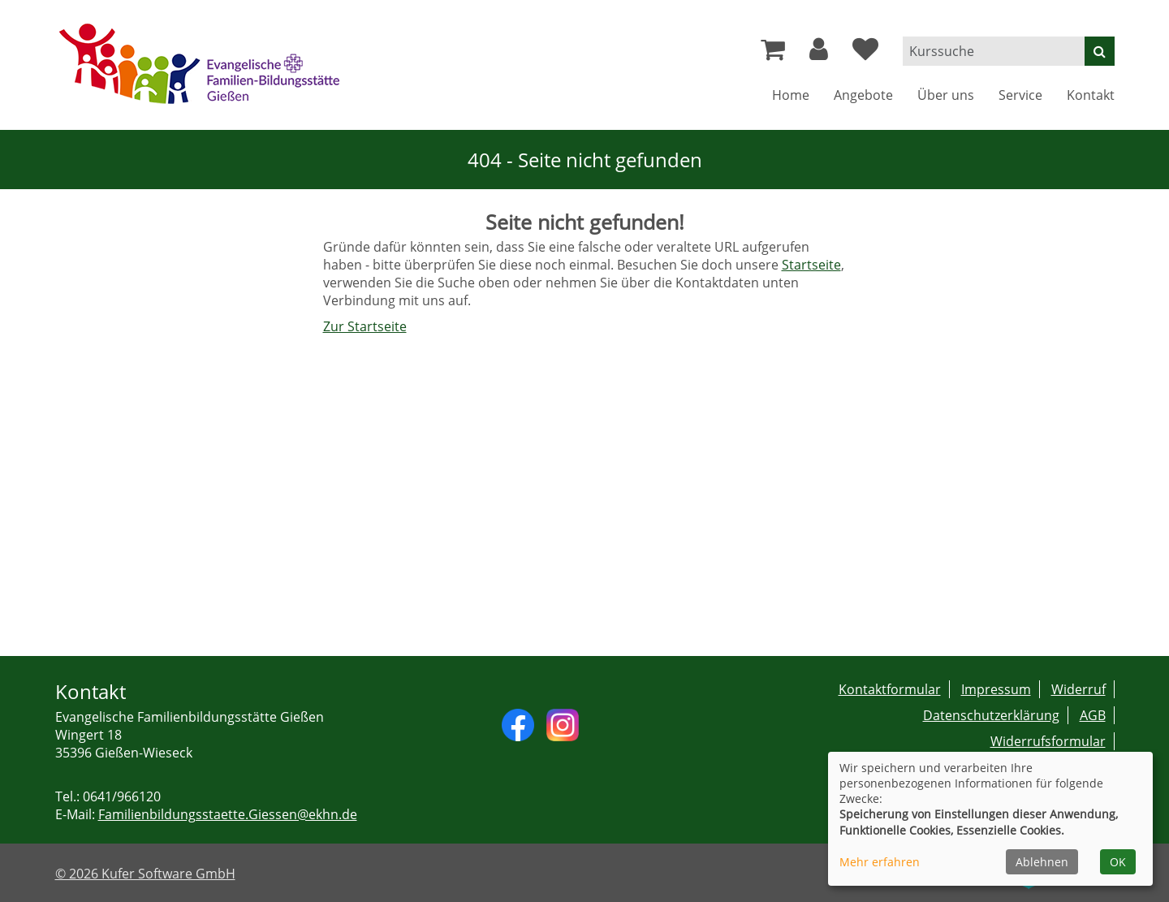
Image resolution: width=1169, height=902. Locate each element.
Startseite (811, 265)
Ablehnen (1042, 862)
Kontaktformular (890, 689)
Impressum (996, 689)
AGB (1093, 715)
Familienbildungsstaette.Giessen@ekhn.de (227, 814)
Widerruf (1078, 689)
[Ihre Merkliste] (865, 54)
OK (1118, 862)
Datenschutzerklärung (991, 715)
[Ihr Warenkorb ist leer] (773, 54)
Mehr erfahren (879, 862)
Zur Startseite (365, 326)
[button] (818, 54)
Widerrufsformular (1048, 741)
